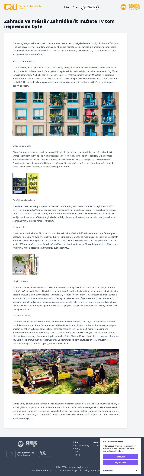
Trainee (76, 454)
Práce (66, 7)
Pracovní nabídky (81, 445)
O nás (75, 7)
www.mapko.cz (26, 418)
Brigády (76, 448)
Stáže (75, 451)
